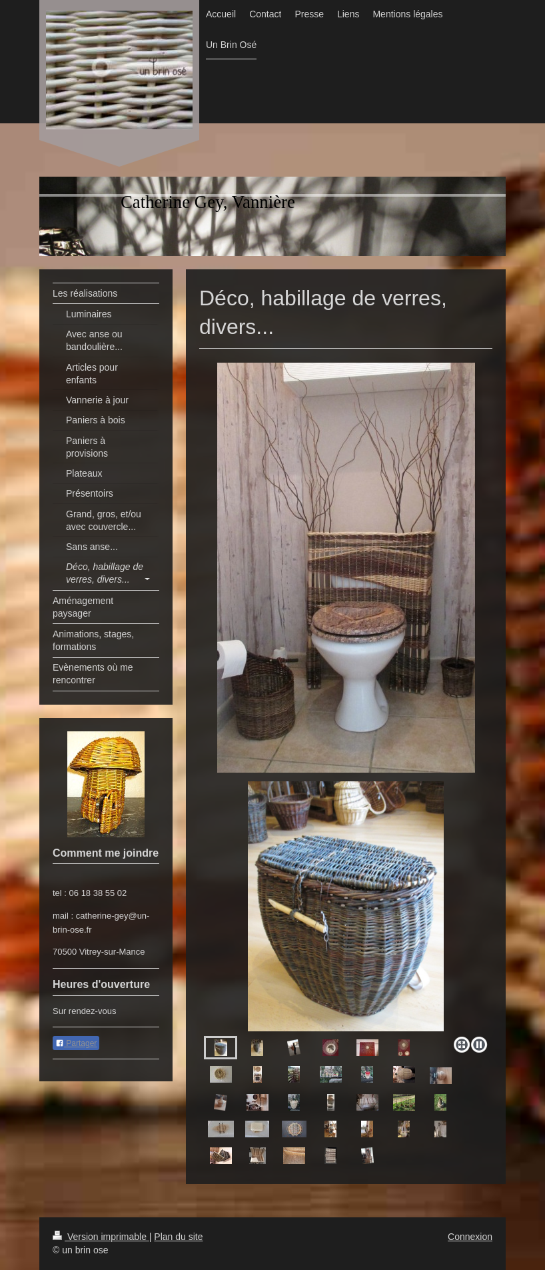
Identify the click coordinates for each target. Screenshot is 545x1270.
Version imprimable (101, 1236)
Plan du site (178, 1236)
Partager (76, 1043)
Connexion (470, 1236)
